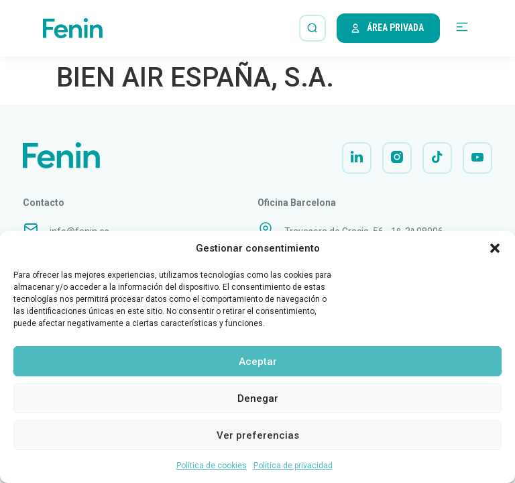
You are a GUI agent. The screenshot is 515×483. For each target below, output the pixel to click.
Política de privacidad (293, 465)
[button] (495, 248)
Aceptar (258, 362)
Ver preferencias (258, 435)
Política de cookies (211, 465)
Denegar (257, 398)
